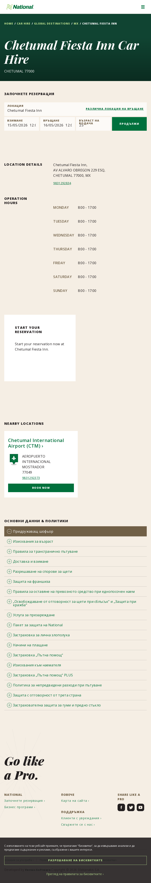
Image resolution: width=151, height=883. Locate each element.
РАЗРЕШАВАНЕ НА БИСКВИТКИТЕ (75, 860)
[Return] (57, 124)
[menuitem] (28, 799)
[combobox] (75, 109)
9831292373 (32, 477)
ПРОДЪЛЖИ (129, 124)
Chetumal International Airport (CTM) (36, 442)
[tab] (75, 531)
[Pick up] (21, 124)
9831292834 (63, 183)
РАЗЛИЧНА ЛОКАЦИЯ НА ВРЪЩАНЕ (115, 109)
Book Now (41, 488)
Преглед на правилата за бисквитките (74, 874)
